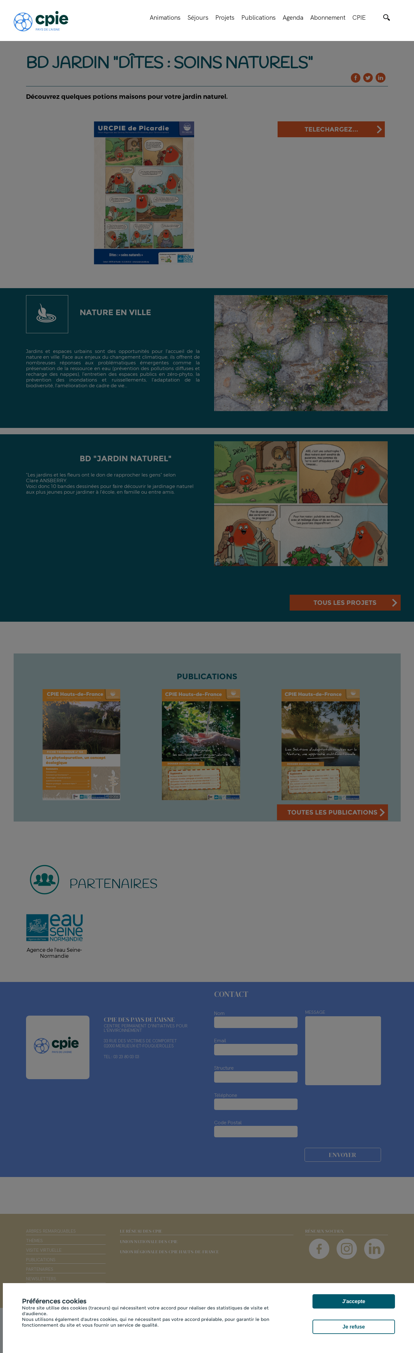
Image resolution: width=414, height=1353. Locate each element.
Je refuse (354, 1326)
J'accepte (353, 1301)
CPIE (359, 17)
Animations (165, 17)
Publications (258, 17)
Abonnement (327, 17)
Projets (224, 17)
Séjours (197, 17)
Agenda (293, 17)
